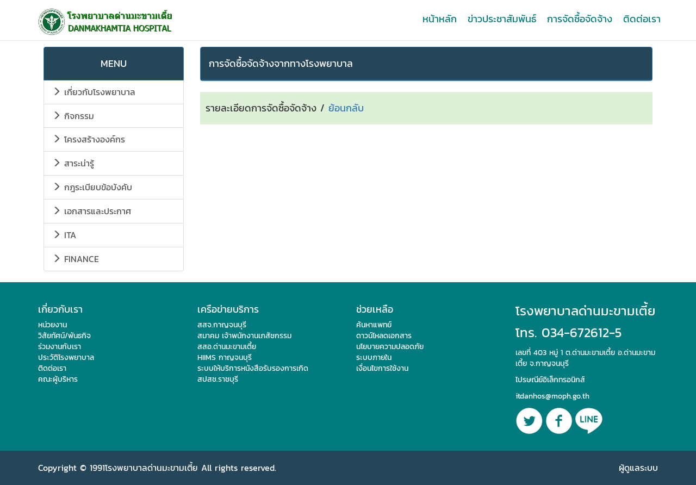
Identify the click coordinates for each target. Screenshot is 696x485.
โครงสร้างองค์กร (88, 139)
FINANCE (75, 258)
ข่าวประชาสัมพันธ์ (502, 18)
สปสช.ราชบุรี (217, 379)
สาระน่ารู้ (73, 163)
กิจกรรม (73, 115)
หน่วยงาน (52, 325)
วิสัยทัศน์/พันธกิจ (64, 335)
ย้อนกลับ (346, 108)
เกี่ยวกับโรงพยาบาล (93, 91)
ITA (64, 234)
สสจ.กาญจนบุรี (221, 325)
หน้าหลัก (439, 18)
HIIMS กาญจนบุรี (224, 357)
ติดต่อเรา (642, 18)
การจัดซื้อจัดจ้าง (579, 18)
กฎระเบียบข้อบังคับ (92, 187)
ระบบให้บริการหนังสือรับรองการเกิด (252, 368)
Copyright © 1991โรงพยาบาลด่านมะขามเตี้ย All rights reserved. (157, 467)
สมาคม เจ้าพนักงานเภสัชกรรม (244, 335)
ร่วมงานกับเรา (59, 346)
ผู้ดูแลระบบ (638, 467)
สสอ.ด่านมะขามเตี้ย (226, 346)
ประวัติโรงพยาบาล (66, 357)
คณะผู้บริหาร (58, 379)
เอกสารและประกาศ (91, 210)
